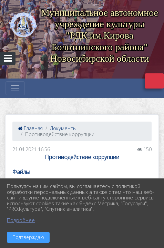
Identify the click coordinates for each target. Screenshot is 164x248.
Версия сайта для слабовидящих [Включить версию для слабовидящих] (154, 81)
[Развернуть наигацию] (15, 88)
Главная (30, 128)
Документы (63, 128)
